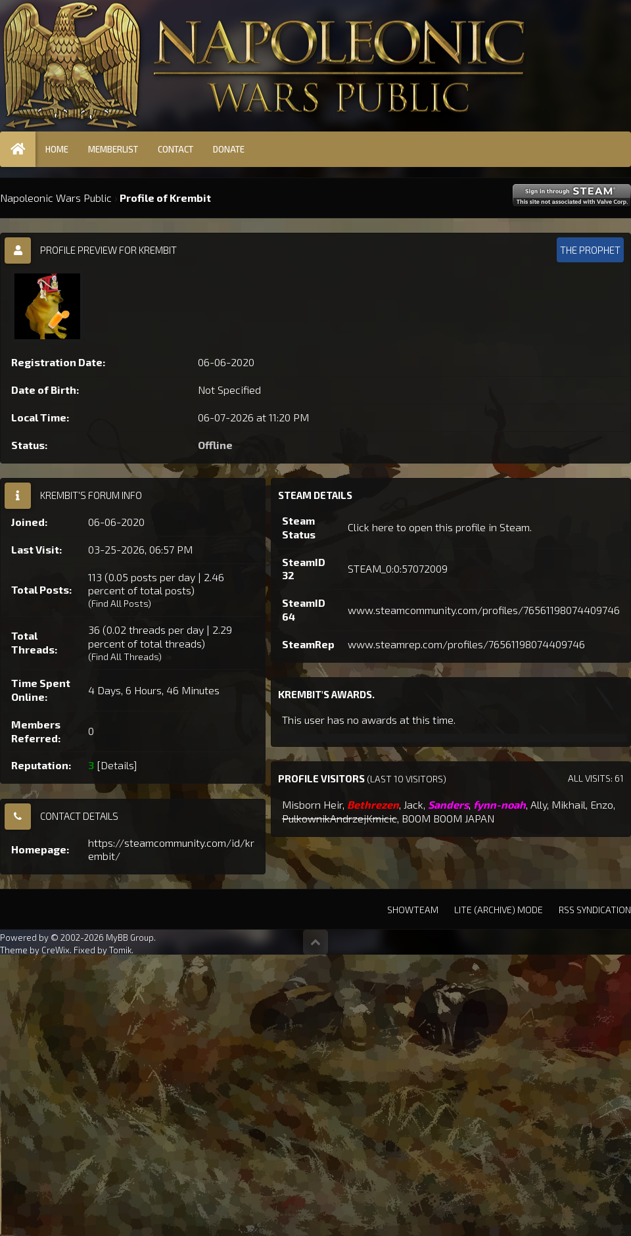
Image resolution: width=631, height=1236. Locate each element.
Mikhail (568, 804)
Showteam (412, 909)
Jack (413, 804)
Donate (229, 149)
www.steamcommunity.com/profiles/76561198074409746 (484, 610)
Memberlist (113, 149)
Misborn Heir (312, 804)
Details (117, 765)
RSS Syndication (595, 909)
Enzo (601, 804)
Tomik (120, 950)
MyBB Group (130, 937)
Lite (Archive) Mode (498, 909)
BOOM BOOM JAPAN (448, 818)
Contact (175, 149)
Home (56, 149)
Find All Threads (124, 656)
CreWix (55, 950)
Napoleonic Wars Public (56, 197)
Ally (538, 804)
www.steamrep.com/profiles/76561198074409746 (466, 644)
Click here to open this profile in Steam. (440, 527)
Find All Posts (119, 603)
